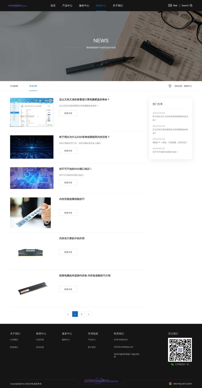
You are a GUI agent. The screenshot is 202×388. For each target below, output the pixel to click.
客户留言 (92, 347)
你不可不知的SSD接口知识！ (75, 169)
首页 (53, 5)
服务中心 (84, 5)
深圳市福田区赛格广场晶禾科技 (126, 355)
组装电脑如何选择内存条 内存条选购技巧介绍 (84, 275)
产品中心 (67, 5)
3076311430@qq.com (123, 347)
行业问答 (40, 340)
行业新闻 (14, 86)
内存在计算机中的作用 (71, 238)
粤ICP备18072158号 (183, 384)
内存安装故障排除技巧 (71, 199)
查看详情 (68, 113)
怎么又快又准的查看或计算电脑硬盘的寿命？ (84, 99)
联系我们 (14, 347)
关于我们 (118, 5)
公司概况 (14, 340)
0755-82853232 (121, 340)
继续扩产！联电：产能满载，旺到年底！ (170, 142)
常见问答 (33, 86)
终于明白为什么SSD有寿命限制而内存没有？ (84, 137)
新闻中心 (101, 5)
